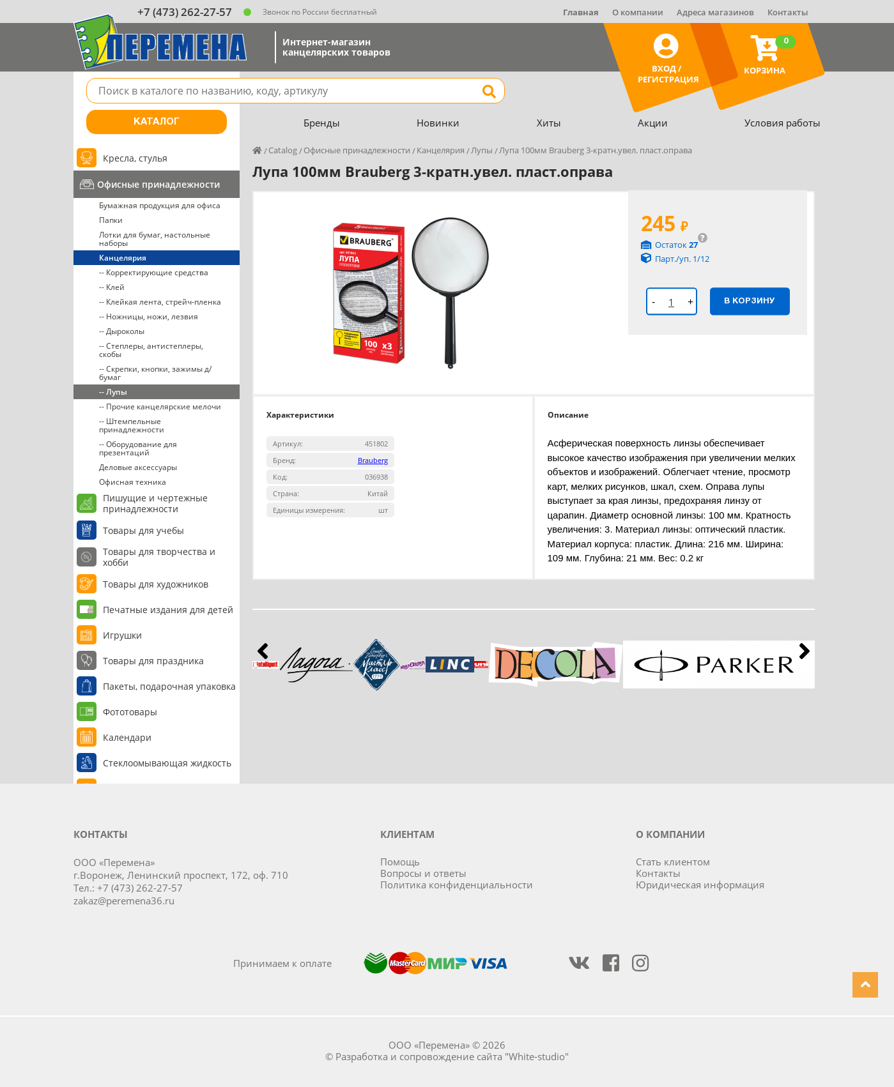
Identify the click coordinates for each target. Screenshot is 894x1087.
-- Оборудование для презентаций (138, 448)
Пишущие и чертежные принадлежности (155, 503)
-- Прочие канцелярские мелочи (160, 406)
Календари (127, 737)
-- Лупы (113, 392)
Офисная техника (132, 482)
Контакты (787, 12)
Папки (111, 220)
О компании (637, 12)
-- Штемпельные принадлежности (131, 425)
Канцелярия (122, 258)
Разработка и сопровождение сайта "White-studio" (452, 1056)
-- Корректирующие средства (153, 272)
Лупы (482, 150)
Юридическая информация (700, 884)
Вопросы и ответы (423, 873)
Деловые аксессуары (138, 467)
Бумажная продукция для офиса (159, 205)
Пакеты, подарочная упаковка (169, 686)
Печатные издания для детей (168, 609)
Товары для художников (155, 584)
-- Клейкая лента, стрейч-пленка (160, 302)
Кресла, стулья (135, 158)
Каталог (157, 122)
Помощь (400, 861)
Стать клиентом (673, 861)
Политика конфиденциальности (456, 884)
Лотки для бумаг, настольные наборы (154, 239)
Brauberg (373, 460)
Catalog (282, 150)
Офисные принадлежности (158, 184)
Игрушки (122, 635)
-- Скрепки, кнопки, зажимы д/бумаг (155, 373)
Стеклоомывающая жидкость (167, 762)
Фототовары (130, 711)
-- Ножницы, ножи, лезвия (148, 316)
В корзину (749, 301)
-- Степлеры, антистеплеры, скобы (151, 350)
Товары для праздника (153, 660)
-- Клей (112, 287)
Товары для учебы (143, 530)
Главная (581, 12)
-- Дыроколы (121, 331)
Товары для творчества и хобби (159, 557)
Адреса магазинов (715, 12)
